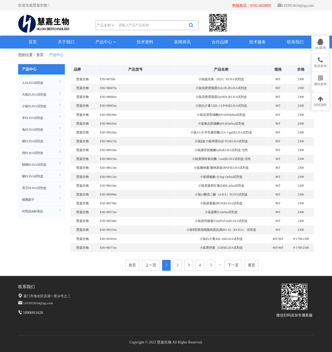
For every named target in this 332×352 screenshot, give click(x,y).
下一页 (233, 265)
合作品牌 (220, 42)
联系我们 (295, 42)
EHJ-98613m (108, 168)
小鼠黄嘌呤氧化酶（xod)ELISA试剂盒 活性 (221, 159)
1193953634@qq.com (298, 6)
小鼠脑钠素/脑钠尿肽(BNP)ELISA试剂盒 (221, 168)
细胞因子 (41, 199)
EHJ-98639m (108, 115)
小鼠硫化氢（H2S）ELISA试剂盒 (221, 79)
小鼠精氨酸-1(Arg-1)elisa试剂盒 (221, 177)
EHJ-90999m (108, 194)
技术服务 (257, 42)
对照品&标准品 (41, 210)
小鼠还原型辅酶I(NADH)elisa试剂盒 (221, 115)
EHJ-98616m (108, 150)
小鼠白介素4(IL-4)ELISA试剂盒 (221, 239)
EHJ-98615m (108, 159)
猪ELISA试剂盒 (41, 140)
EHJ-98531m (108, 230)
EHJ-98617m (108, 141)
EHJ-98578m (108, 203)
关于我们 (66, 42)
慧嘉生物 (82, 79)
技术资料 (145, 42)
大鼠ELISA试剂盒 (41, 93)
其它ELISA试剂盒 (41, 187)
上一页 (150, 265)
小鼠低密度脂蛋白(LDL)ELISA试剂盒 (221, 88)
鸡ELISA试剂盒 (41, 152)
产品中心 (105, 42)
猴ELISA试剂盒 (41, 175)
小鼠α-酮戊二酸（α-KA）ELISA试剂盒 (221, 194)
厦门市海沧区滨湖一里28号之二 (47, 296)
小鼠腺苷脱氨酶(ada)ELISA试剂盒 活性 (221, 150)
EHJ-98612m (108, 177)
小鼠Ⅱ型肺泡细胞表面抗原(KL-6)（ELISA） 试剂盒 (221, 230)
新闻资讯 (182, 42)
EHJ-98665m (108, 105)
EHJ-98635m (108, 123)
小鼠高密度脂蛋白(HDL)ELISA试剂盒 (221, 97)
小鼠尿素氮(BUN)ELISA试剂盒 (221, 203)
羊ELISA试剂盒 (41, 117)
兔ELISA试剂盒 (41, 128)
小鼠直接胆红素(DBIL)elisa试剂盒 (221, 185)
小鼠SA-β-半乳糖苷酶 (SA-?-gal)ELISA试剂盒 (221, 132)
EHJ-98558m (108, 221)
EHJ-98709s (107, 79)
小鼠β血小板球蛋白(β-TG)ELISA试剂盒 (221, 141)
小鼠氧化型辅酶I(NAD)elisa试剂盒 (221, 123)
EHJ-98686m (108, 97)
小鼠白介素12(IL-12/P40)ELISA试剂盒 (221, 105)
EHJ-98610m (108, 185)
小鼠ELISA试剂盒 (41, 105)
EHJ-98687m (108, 88)
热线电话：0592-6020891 (252, 6)
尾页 (251, 265)
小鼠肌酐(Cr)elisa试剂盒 (221, 212)
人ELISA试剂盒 (41, 82)
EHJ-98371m (108, 247)
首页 (33, 42)
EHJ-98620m (108, 132)
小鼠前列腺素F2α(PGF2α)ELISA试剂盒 (221, 221)
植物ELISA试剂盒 (41, 163)
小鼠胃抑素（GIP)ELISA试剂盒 (221, 247)
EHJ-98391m (108, 239)
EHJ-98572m (108, 212)
